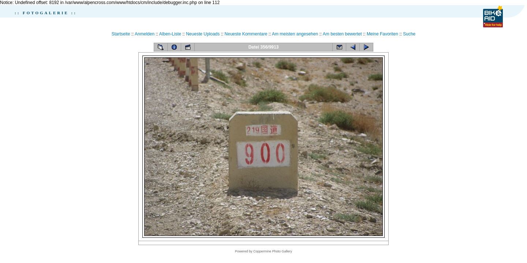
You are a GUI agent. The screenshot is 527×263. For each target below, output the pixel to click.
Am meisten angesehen (295, 34)
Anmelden (144, 34)
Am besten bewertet (342, 34)
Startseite (121, 34)
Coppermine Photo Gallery (272, 251)
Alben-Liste (170, 34)
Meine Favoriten (382, 34)
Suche (409, 34)
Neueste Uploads (203, 34)
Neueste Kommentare (246, 34)
